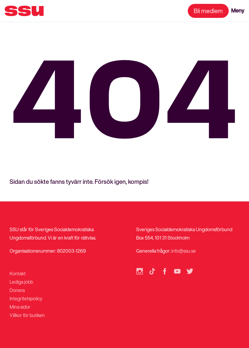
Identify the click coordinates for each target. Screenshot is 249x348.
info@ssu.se (183, 250)
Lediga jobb (21, 281)
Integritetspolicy (26, 298)
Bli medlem (208, 11)
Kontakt (18, 273)
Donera (17, 290)
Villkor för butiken (27, 315)
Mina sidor (20, 306)
